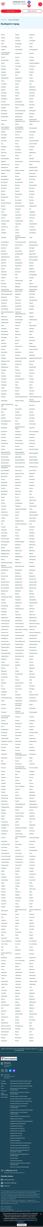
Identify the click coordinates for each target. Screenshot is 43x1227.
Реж (2, 761)
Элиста (17, 1017)
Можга (31, 573)
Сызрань (31, 877)
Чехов (3, 987)
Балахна (17, 93)
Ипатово (31, 337)
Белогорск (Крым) (20, 110)
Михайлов (32, 566)
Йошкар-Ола (18, 346)
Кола (16, 421)
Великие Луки (19, 161)
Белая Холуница (19, 104)
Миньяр (31, 562)
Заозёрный (18, 306)
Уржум (31, 935)
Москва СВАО (33, 582)
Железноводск (33, 286)
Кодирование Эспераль (16, 1126)
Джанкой (31, 251)
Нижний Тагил (5, 626)
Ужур (16, 929)
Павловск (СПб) (33, 694)
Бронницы (18, 149)
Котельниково (19, 443)
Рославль (32, 764)
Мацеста (17, 547)
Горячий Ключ (33, 224)
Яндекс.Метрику (17, 1215)
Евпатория (32, 271)
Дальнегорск (19, 245)
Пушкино (31, 747)
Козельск (17, 418)
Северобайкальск (20, 804)
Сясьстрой (32, 880)
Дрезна (31, 265)
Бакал (17, 90)
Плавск (31, 723)
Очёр (30, 692)
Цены (2, 1086)
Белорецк (32, 113)
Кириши (3, 396)
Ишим (30, 343)
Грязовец (31, 226)
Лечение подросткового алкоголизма (20, 1098)
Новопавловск (33, 644)
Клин (2, 412)
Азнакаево (32, 40)
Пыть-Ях (17, 750)
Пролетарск (4, 744)
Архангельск (18, 78)
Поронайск (18, 735)
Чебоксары (32, 975)
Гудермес (3, 232)
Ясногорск (4, 1040)
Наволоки (32, 597)
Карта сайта (4, 1097)
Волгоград (32, 179)
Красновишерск (33, 453)
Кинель (17, 391)
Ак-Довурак (18, 43)
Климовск (32, 409)
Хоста (2, 969)
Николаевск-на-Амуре (21, 629)
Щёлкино (31, 1008)
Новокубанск (33, 638)
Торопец (17, 906)
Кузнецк (31, 482)
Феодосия (18, 950)
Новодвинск (4, 638)
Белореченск (4, 116)
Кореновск (32, 434)
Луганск (3, 527)
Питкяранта (18, 723)
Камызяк (31, 361)
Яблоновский (5, 1031)
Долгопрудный (33, 260)
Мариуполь (32, 544)
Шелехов (3, 1002)
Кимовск (17, 388)
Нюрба (17, 662)
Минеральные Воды (6, 562)
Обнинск (31, 665)
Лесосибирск (4, 515)
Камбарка (32, 355)
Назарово (18, 599)
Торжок (3, 906)
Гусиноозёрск (5, 242)
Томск (17, 903)
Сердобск (32, 816)
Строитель (32, 865)
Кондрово (18, 431)
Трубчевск (4, 914)
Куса (30, 494)
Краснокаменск (33, 460)
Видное (3, 173)
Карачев (31, 370)
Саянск (17, 795)
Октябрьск (4, 674)
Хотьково (18, 969)
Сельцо (31, 810)
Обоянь (3, 668)
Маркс (3, 547)
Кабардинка (32, 346)
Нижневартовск (5, 620)
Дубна (3, 268)
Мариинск (18, 544)
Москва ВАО (18, 579)
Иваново (31, 328)
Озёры (31, 671)
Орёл (30, 680)
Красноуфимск (5, 470)
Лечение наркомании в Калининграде (20, 1143)
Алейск (3, 49)
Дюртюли (3, 271)
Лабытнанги (32, 500)
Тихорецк (3, 900)
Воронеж (31, 191)
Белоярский (18, 116)
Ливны (17, 515)
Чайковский (18, 972)
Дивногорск (32, 254)
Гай (30, 209)
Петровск (3, 712)
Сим (30, 822)
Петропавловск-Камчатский (5, 716)
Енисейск (3, 283)
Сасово (3, 792)
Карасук (17, 370)
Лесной (17, 512)
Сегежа (17, 810)
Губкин (17, 229)
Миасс (3, 559)
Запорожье (18, 309)
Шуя (2, 1008)
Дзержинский (19, 254)
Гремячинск (4, 226)
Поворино (18, 726)
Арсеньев (3, 75)
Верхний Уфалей (5, 170)
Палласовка (18, 697)
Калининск (18, 352)
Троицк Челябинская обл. (35, 910)
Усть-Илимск (32, 941)
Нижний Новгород (34, 623)
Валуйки (31, 158)
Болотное (3, 140)
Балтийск (32, 95)
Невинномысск (19, 608)
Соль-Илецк (18, 844)
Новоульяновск (19, 650)
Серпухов (17, 819)
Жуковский (4, 300)
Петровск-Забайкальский (19, 712)
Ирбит (3, 340)
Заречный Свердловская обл (20, 312)
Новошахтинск (33, 653)
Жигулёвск (32, 294)
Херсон (31, 963)
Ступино (17, 868)
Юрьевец (17, 1028)
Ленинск (3, 509)
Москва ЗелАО (5, 582)
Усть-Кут (17, 944)
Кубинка (17, 479)
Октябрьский (19, 674)
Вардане (3, 161)
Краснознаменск (20, 460)
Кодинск (3, 418)
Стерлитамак (4, 865)
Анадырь (31, 60)
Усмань (31, 938)
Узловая (31, 929)
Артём (30, 75)
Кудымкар (18, 482)
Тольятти (3, 903)
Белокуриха (32, 110)
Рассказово (18, 758)
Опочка (17, 680)
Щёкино (17, 1008)
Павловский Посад (6, 697)
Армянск (31, 72)
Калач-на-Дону (33, 349)
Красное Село (33, 457)
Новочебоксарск (6, 653)
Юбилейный (4, 1023)
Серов (3, 819)
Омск (16, 677)
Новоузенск (4, 650)
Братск (3, 149)
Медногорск (18, 550)
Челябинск (18, 978)
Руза (16, 774)
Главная (3, 20)
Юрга (30, 1026)
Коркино (3, 437)
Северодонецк (5, 807)
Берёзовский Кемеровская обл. (20, 120)
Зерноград (18, 322)
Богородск (4, 134)
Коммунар (4, 427)
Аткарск (31, 81)
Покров (31, 729)
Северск (3, 810)
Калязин (17, 355)
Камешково (18, 361)
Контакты (3, 1090)
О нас (2, 1088)
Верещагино (4, 167)
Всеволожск (4, 197)
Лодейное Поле (19, 521)
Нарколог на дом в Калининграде (19, 1167)
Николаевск (4, 629)
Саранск (31, 786)
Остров (3, 689)
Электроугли (4, 1017)
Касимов (17, 376)
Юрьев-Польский (6, 1028)
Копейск (3, 434)
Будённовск (32, 152)
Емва (30, 280)
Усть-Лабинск (33, 944)
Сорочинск (4, 847)
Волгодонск (4, 182)
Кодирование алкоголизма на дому (20, 1116)
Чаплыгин (4, 975)
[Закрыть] (41, 1214)
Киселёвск (4, 409)
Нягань (31, 662)
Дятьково (18, 271)
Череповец (18, 981)
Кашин (17, 382)
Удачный (31, 926)
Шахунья (17, 999)
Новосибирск (19, 647)
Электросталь (33, 1014)
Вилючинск (32, 173)
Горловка (32, 218)
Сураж (3, 874)
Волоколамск (33, 185)
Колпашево (4, 424)
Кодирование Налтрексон (17, 1128)
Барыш (31, 98)
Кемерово (4, 385)
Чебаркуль (18, 975)
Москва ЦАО (18, 585)
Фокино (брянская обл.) (6, 953)
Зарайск (31, 309)
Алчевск (31, 57)
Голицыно (18, 218)
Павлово (3, 694)
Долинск (3, 263)
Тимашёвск (18, 898)
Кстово (3, 479)
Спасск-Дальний (5, 856)
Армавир (17, 72)
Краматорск (18, 449)
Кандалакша (4, 367)
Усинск (17, 938)
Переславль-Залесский (18, 704)
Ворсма (3, 194)
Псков (31, 744)
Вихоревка (4, 176)
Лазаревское (18, 503)
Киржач (31, 394)
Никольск (32, 629)
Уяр (2, 950)
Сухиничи (3, 877)
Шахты (3, 999)
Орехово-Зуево (19, 683)
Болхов (17, 140)
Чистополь (18, 987)
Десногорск (18, 251)
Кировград (4, 400)
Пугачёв (3, 747)
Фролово (17, 953)
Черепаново (4, 981)
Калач (17, 349)
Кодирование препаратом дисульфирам (21, 1121)
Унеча (30, 932)
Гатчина (17, 212)
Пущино (3, 750)
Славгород (32, 825)
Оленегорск (4, 677)
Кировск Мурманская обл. (7, 405)
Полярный (4, 735)
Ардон (17, 69)
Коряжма (3, 440)
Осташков (32, 686)
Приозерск (18, 741)
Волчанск (32, 188)
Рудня (3, 774)
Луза (16, 527)
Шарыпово (4, 996)
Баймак (3, 90)
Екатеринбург (33, 274)
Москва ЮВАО (5, 588)
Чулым (31, 990)
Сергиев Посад (19, 816)
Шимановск (32, 1002)
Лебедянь (18, 506)
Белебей (3, 107)
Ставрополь (32, 856)
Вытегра (31, 200)
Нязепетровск (5, 665)
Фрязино (31, 953)
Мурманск (18, 591)
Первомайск (18, 700)
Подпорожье (4, 729)
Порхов (31, 735)
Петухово (17, 716)
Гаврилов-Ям (32, 206)
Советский (4, 841)
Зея (30, 322)
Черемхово (32, 978)
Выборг (31, 197)
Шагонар (17, 993)
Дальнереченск (33, 245)
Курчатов (17, 494)
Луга (30, 524)
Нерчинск (4, 614)
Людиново (4, 535)
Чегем (3, 978)
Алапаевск (4, 46)
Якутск (17, 1031)
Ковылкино (18, 415)
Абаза (3, 34)
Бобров (3, 131)
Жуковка (31, 297)
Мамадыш (32, 541)
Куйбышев (4, 485)
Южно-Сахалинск (6, 1026)
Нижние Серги (5, 623)
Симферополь (5, 825)
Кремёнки (32, 473)
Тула (2, 917)
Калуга (3, 355)
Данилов (3, 248)
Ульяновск (18, 932)
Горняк (31, 221)
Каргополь (18, 373)
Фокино (31, 950)
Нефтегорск (32, 614)
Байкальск (32, 87)
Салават (3, 783)
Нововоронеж (33, 635)
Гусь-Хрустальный (20, 242)
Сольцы (31, 844)
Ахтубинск (4, 84)
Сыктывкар (4, 880)
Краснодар (18, 457)
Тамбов (3, 889)
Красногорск (4, 457)
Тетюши (3, 898)
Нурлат (31, 659)
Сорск (17, 847)
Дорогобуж (18, 265)
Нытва (3, 662)
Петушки (31, 716)
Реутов (17, 761)
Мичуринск (32, 570)
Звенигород (18, 316)
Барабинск (4, 98)
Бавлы (17, 87)
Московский (32, 588)
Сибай (17, 822)
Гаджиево (18, 209)
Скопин (17, 825)
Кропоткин (18, 476)
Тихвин (31, 898)
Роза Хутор (18, 764)
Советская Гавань (34, 837)
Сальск (31, 783)
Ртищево (17, 771)
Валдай (17, 158)
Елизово (31, 277)
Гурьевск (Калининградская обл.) (20, 237)
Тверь (30, 892)
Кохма (3, 449)
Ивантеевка (4, 331)
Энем (2, 1020)
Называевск (32, 599)
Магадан (31, 535)
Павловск (18, 694)
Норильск (4, 659)
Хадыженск (32, 957)
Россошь (3, 767)
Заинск (31, 303)
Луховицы (4, 530)
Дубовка (17, 268)
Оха (16, 692)
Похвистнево (4, 738)
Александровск (33, 49)
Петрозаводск (33, 712)
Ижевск (31, 331)
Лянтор (17, 535)
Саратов (17, 789)
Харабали (32, 960)
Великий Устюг (5, 164)
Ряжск (3, 780)
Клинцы (17, 412)
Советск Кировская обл (20, 837)
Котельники (4, 443)
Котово (17, 446)
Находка (17, 605)
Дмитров (3, 260)
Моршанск (32, 576)
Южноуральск (19, 1026)
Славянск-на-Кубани (21, 828)
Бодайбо (3, 137)
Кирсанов (32, 405)
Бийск (3, 124)
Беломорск (4, 113)
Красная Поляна (33, 449)
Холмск (31, 966)
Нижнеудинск (33, 620)
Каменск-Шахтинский (35, 358)
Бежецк (31, 101)
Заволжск (4, 303)
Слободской (4, 831)
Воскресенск (18, 194)
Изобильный (4, 334)
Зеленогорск (4, 319)
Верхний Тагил (33, 167)
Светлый (31, 798)
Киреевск (3, 394)
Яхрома (31, 1040)
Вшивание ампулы (15, 1140)
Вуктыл (17, 197)
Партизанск (32, 697)
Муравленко (4, 591)
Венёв (30, 164)
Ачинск (17, 84)
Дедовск (3, 251)
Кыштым (31, 497)
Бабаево (3, 87)
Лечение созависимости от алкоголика (21, 1101)
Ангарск (17, 63)
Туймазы (31, 914)
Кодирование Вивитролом (17, 1138)
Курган (31, 488)
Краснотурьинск (19, 466)
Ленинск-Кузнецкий (20, 509)
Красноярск (18, 470)
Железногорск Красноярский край (6, 290)
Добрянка (18, 260)
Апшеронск (32, 66)
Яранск (31, 1034)
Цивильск (32, 969)
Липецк (3, 518)
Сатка (17, 792)
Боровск (17, 146)
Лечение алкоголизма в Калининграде (21, 1081)
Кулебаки (17, 485)
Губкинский (32, 229)
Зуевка (17, 328)
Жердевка (18, 294)
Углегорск (4, 926)
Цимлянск (4, 972)
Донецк (31, 263)
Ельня (3, 280)
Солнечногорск (5, 844)
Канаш (31, 364)
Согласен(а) (21, 1225)
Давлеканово (33, 242)
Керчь (31, 385)
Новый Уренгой (19, 656)
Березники (4, 120)
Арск (16, 75)
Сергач (3, 816)
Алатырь (17, 46)
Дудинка (31, 268)
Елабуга (3, 277)
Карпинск (32, 373)
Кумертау (31, 485)
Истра (17, 343)
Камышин (4, 364)
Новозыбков (18, 638)
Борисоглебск (33, 143)
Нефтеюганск (33, 617)
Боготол (17, 134)
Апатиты (3, 66)
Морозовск (18, 576)
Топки (30, 903)
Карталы (3, 376)
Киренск (17, 394)
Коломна (31, 421)
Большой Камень (34, 140)
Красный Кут (32, 470)
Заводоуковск (33, 300)
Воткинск (32, 194)
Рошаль (3, 771)
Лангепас (3, 506)
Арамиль (3, 69)
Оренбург (3, 683)
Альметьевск (4, 60)
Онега (2, 680)
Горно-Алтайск (5, 221)
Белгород (31, 104)
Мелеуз (31, 553)
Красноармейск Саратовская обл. (20, 453)
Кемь (16, 385)
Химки (17, 966)
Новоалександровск (35, 632)
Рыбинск (3, 777)
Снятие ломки (14, 1158)
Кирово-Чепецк (19, 400)
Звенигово (4, 316)
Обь (16, 668)
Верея (16, 167)
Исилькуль (32, 340)
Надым (3, 599)
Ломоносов (32, 521)
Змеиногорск (32, 325)
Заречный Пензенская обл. (7, 312)
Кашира (31, 382)
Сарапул (3, 789)
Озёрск (17, 671)
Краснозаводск (5, 460)
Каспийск (3, 379)
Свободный (32, 801)
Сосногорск (18, 853)
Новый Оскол (5, 656)
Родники (3, 764)
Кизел (2, 388)
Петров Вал (32, 708)
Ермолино (18, 283)
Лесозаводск (32, 512)
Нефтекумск (18, 617)
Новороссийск (5, 647)
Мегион (31, 547)
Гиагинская (32, 215)
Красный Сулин (19, 473)
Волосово (4, 188)
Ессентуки (4, 286)
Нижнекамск (18, 620)
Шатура (31, 996)
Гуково (17, 232)
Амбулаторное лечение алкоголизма (20, 1083)
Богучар (31, 134)
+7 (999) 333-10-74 (10, 1170)
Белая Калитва (5, 104)
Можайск (17, 573)
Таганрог (17, 883)
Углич (16, 926)
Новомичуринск (5, 644)
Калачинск (4, 352)
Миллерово (32, 559)
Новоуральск (33, 650)
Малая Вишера (5, 541)
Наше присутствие (4, 1093)
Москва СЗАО (5, 585)
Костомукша (18, 440)
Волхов (17, 188)
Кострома (32, 440)
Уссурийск (18, 941)
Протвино (18, 744)
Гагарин (3, 209)
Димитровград (33, 257)
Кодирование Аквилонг (16, 1118)
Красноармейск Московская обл (5, 453)
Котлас (3, 446)
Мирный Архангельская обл (6, 566)
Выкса (3, 200)
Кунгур (3, 488)
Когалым (31, 415)
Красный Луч (4, 473)
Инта (16, 337)
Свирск (17, 801)
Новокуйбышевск (20, 641)
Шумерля (17, 1005)
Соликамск (32, 841)
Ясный (17, 1040)
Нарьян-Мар (4, 605)
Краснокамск (5, 463)
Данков (17, 248)
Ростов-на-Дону (33, 767)
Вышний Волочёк (6, 203)
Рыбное (17, 777)
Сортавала (32, 847)
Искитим (3, 343)
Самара (3, 786)
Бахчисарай (18, 101)
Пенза (3, 700)
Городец (3, 224)
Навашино (18, 597)
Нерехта (31, 611)
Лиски (17, 518)
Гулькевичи (32, 232)
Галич (2, 212)
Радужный (4, 754)
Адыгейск (18, 40)
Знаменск (4, 328)
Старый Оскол (19, 862)
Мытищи (31, 594)
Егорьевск (4, 274)
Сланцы (31, 828)
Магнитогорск (5, 538)
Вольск (3, 191)
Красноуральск (33, 466)
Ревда (31, 758)
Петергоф (17, 708)
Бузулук (3, 155)
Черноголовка (33, 981)
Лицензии (3, 1083)
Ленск (31, 509)
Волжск (31, 182)
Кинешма (31, 391)
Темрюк (17, 895)
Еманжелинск (19, 280)
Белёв (16, 107)
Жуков (17, 297)
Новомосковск (19, 644)
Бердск (31, 116)
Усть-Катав (4, 944)
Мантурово (4, 544)
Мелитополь (4, 556)
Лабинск (17, 500)
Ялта (30, 1031)
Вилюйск (17, 173)
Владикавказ (5, 179)
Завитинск (18, 300)
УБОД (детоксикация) (16, 1160)
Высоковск (18, 200)
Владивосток (33, 176)
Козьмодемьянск (6, 421)
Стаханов (32, 862)
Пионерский (4, 723)
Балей (17, 95)
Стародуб (32, 859)
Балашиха (32, 93)
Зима (2, 325)
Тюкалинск (4, 923)
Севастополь (4, 804)
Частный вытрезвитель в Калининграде (21, 1086)
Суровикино (32, 874)
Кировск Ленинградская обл (34, 400)
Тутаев (17, 920)
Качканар (4, 382)
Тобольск (17, 900)
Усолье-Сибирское (6, 941)
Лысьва (31, 530)
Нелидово (4, 611)
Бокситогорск (19, 137)
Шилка (17, 1002)
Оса (2, 686)
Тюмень (17, 923)
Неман (17, 611)
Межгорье (32, 550)
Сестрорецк (4, 822)
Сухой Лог (18, 877)
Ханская (3, 960)
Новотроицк (32, 647)
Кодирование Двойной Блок (18, 1123)
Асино (3, 81)
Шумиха (31, 1005)
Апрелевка (18, 66)
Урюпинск (4, 938)
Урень (16, 935)
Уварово (31, 923)
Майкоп (17, 538)
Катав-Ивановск (19, 379)
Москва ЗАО (32, 579)
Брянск (31, 149)
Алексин (31, 53)
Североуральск (33, 807)
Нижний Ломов (19, 623)
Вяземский (18, 203)
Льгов (17, 533)
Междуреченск (5, 553)
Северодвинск (33, 804)
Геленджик (4, 215)
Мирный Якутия (19, 566)
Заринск (31, 313)
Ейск (16, 274)
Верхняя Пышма (19, 170)
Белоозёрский (19, 113)
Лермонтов (4, 512)
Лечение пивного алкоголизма (18, 1096)
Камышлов (18, 364)
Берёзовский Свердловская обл (34, 120)
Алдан (31, 46)
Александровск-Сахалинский (5, 53)
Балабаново (32, 90)
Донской (3, 265)
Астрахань (18, 81)
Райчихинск (32, 754)
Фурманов (4, 957)
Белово (31, 107)
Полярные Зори (33, 732)
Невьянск (32, 608)
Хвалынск (18, 963)
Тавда (2, 883)
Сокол (17, 841)
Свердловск (32, 795)
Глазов (3, 218)
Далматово (4, 245)
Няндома (17, 665)
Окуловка (32, 674)
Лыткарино (4, 533)
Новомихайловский (34, 641)
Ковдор (31, 412)
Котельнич (32, 443)
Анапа (3, 63)
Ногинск (31, 656)
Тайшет (3, 886)
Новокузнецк (4, 641)
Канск (17, 367)
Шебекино (32, 999)
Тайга (30, 883)
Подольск (32, 726)
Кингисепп (4, 391)
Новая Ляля (18, 632)
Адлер (3, 40)
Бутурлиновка (5, 158)
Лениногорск (32, 506)
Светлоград (18, 798)
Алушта (17, 57)
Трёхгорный (4, 910)
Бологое (31, 137)
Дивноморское (5, 257)
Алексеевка (18, 53)
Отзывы (3, 1081)
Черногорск (4, 984)
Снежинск (4, 833)
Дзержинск (4, 254)
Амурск (17, 60)
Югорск (17, 1023)
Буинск (17, 155)
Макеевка (32, 538)
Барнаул (17, 98)
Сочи (30, 853)
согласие (20, 1218)
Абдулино (32, 34)
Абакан (17, 34)
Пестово (3, 708)
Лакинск (31, 503)
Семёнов (3, 813)
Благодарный (33, 128)
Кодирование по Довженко (17, 1130)
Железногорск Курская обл (19, 290)
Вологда (17, 185)
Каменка (3, 358)
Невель (31, 605)
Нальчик (3, 602)
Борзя (17, 143)
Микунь (17, 559)
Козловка (32, 418)
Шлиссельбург (5, 1005)
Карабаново (32, 367)
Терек (30, 895)
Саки (30, 780)
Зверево (31, 316)
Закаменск (4, 306)
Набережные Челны (6, 597)
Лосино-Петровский (20, 524)
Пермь (31, 704)
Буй (30, 155)
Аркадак (3, 72)
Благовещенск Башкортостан (19, 128)
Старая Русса (19, 859)
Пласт (3, 726)
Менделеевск (19, 556)
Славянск (4, 828)
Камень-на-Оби (5, 361)
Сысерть (17, 880)
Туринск (3, 920)
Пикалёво (32, 720)
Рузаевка (31, 774)
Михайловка (4, 570)
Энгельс (31, 1017)
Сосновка (18, 850)
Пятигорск (32, 750)
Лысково (17, 530)
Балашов (3, 95)
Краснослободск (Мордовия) (5, 466)
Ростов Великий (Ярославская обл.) (20, 767)
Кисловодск (18, 409)
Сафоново (32, 792)
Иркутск (17, 340)
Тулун (16, 917)
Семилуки (32, 813)
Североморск (19, 807)
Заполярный (4, 309)
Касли (31, 376)
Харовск (3, 963)
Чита (30, 987)
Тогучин (31, 900)
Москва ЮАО (32, 585)
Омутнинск (32, 677)
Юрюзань (32, 1028)
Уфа (2, 947)
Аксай (31, 43)
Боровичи (4, 146)
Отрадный (4, 692)
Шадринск (32, 993)
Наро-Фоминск (33, 602)
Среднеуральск (19, 856)
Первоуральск (33, 700)
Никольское (4, 632)
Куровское (18, 491)
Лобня (3, 521)
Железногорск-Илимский (33, 290)
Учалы (31, 947)
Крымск (31, 476)
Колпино (17, 424)
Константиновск (33, 431)
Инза (30, 334)
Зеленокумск (4, 322)
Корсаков (32, 437)
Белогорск (4, 110)
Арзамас (31, 69)
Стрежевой (18, 865)
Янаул (17, 1034)
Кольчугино (32, 424)
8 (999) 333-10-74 (19, 2)
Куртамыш (4, 494)
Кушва (3, 497)
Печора (3, 720)
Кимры (31, 388)
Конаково (32, 427)
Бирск (31, 124)
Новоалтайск (5, 635)
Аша (30, 84)
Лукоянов (32, 527)
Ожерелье (4, 671)
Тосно (30, 906)
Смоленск (32, 831)
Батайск (3, 101)
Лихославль (32, 518)
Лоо (2, 524)
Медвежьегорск (5, 550)
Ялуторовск (4, 1034)
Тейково (3, 895)
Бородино (32, 146)
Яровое (3, 1037)
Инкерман (4, 337)
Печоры (17, 720)
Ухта (16, 947)
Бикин (17, 124)
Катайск (31, 379)
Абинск (3, 37)
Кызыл (17, 497)
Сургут (17, 874)
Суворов (31, 868)
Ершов (31, 283)
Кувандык (32, 479)
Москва (3, 579)
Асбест (31, 78)
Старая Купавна (5, 859)
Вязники (31, 203)
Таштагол (17, 892)
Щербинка (18, 1011)
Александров (19, 49)
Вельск (17, 164)
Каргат (3, 373)
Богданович (18, 131)
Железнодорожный (6, 294)
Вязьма (3, 206)
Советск (3, 837)
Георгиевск (18, 215)
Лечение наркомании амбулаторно (20, 1147)
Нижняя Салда (19, 626)
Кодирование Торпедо (16, 1133)
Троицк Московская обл (20, 910)
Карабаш (3, 370)
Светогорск (4, 801)
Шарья (17, 996)
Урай (2, 935)
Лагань (3, 503)
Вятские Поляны (19, 206)
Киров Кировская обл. (35, 396)
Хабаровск (18, 957)
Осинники (18, 686)
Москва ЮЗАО (19, 588)
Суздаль (31, 871)
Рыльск (31, 777)
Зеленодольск (33, 319)
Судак (3, 871)
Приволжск (32, 738)
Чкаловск (4, 990)
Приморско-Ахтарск (6, 741)
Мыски (17, 594)
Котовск (31, 446)
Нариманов (18, 602)
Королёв (17, 437)
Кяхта (2, 500)
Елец (16, 277)
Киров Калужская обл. (21, 396)
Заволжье (18, 303)
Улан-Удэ (3, 932)
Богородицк (32, 131)
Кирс (16, 405)
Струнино (3, 868)
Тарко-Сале (32, 889)
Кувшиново (4, 482)
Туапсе (17, 914)
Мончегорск (4, 576)
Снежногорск (19, 833)
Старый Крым (5, 862)
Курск (30, 491)
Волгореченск (19, 182)
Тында (31, 920)
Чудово (17, 990)
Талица (31, 886)
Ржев (30, 761)
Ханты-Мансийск (20, 960)
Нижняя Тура (33, 626)
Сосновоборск (33, 850)
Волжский (4, 185)
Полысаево (18, 732)
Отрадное (32, 689)
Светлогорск (4, 798)
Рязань (17, 780)
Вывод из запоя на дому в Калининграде (21, 1110)
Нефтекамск (4, 617)
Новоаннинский (19, 635)
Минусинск (18, 562)
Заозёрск (31, 306)
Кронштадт (4, 476)
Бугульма (3, 152)
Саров (31, 789)
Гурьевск (3, 237)
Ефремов (17, 286)
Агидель (17, 37)
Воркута (17, 191)
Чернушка (18, 984)
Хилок (3, 966)
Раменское (4, 758)
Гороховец (18, 224)
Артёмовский (4, 78)
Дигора (17, 257)
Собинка (31, 833)
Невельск (3, 608)
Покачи (17, 729)
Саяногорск (4, 795)
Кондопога (4, 431)
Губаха (3, 229)
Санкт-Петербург (20, 786)
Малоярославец (19, 541)
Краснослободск (33, 463)
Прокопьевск (33, 741)
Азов (2, 43)
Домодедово (18, 263)
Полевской (4, 732)
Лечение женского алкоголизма (19, 1103)
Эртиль (17, 1020)
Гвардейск (32, 212)
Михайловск (18, 570)
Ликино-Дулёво (33, 515)
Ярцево (31, 1037)
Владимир (18, 179)
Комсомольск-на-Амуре (20, 427)
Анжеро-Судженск (34, 63)
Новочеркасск (19, 653)
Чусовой (3, 993)
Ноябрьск (18, 659)
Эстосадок (32, 1020)
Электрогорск (19, 1014)
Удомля (3, 929)
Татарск (3, 892)
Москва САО (18, 582)
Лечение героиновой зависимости (19, 1145)
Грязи (16, 226)
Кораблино (18, 434)
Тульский (31, 917)
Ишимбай (3, 346)
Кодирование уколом (16, 1135)
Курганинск (4, 491)
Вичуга (17, 176)
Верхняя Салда (33, 170)
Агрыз (31, 37)
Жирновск (4, 297)
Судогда (17, 871)
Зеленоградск (19, 319)
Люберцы (32, 533)
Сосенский (4, 850)
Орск (30, 683)
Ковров (3, 415)
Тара (16, 889)
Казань (3, 349)
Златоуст (17, 325)
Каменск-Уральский (20, 358)
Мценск (3, 594)
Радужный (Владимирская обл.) (21, 754)
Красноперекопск (20, 463)
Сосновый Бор (5, 853)
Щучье (3, 1014)
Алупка (3, 57)
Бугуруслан (18, 152)
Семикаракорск (19, 813)
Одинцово (32, 668)
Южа (30, 1023)
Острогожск (18, 689)
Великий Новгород (34, 161)
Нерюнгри (18, 614)
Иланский (18, 334)
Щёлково (3, 1011)
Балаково (4, 93)
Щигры (31, 1011)
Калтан (31, 352)
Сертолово (32, 819)
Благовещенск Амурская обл (5, 128)
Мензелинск (32, 556)
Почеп (17, 738)
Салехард (17, 783)
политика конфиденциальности (17, 1220)
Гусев (30, 237)
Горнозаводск (19, 221)
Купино (17, 488)
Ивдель (17, 331)
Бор (2, 143)
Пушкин (17, 747)
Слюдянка (18, 831)
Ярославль (18, 1037)
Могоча (3, 573)
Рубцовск (32, 771)
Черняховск (32, 984)
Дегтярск (31, 248)
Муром (31, 591)
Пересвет (3, 704)
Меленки (17, 553)
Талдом (17, 886)
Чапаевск (32, 972)
